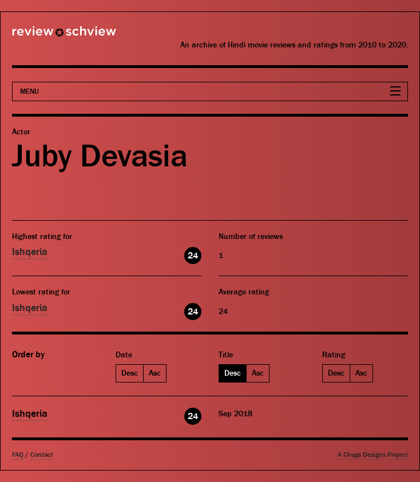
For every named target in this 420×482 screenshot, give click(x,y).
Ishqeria (29, 251)
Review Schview (44, 36)
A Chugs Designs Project (373, 455)
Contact (41, 455)
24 (193, 255)
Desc (129, 373)
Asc (155, 373)
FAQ (17, 455)
